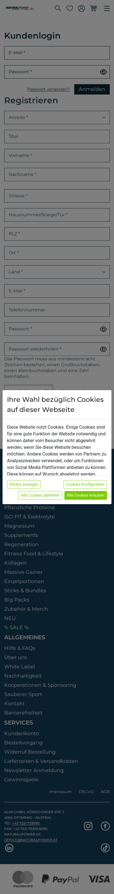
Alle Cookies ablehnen (40, 495)
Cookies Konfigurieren (85, 484)
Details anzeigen (24, 484)
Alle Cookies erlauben (85, 495)
